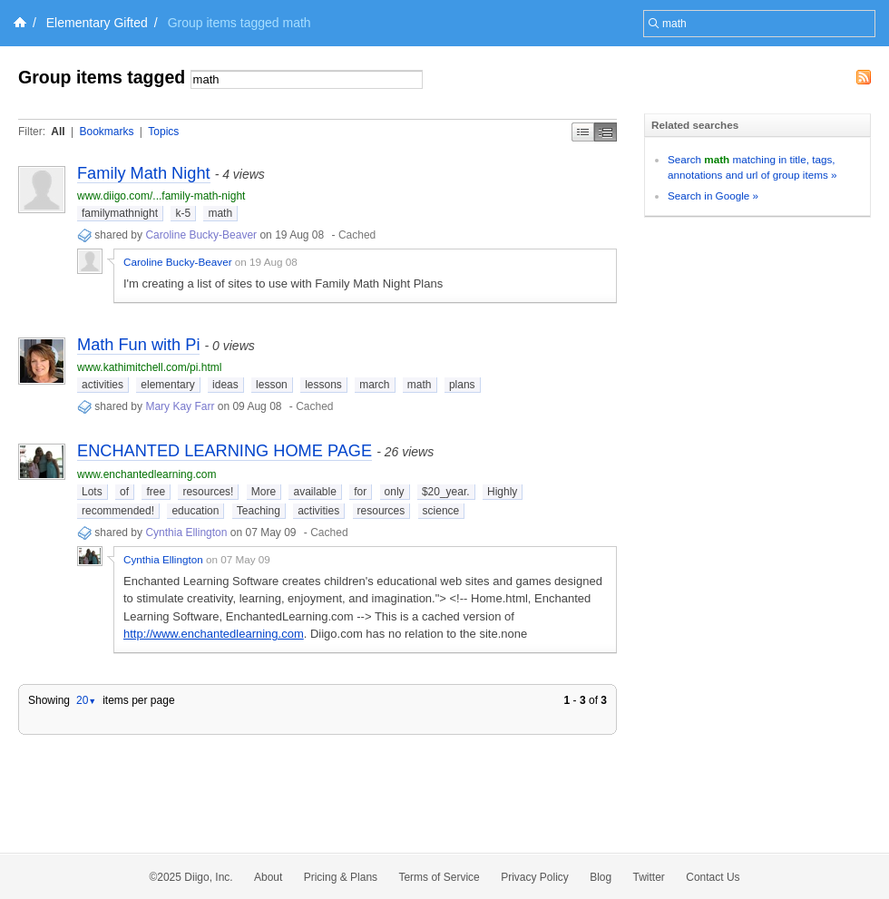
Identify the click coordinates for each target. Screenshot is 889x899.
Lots (92, 491)
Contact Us (712, 877)
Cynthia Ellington (186, 532)
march (374, 384)
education (195, 510)
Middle (605, 132)
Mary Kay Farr (179, 406)
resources (381, 510)
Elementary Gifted (97, 22)
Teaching (258, 510)
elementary (167, 384)
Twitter (649, 877)
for (360, 491)
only (395, 491)
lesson (272, 384)
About (268, 877)
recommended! (118, 510)
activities (102, 384)
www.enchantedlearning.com (146, 474)
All (57, 131)
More (263, 491)
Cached (357, 235)
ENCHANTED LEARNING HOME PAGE (224, 451)
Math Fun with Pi (138, 345)
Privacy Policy (535, 877)
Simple (583, 132)
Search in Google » (713, 195)
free (155, 491)
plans (462, 384)
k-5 (182, 213)
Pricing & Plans (340, 877)
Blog (600, 877)
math (220, 213)
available (314, 491)
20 (86, 700)
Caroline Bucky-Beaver (201, 235)
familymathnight (120, 213)
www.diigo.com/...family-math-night (161, 196)
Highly (502, 491)
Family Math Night (143, 173)
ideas (225, 384)
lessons (323, 384)
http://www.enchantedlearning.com (213, 633)
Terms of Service (438, 877)
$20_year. (446, 491)
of (124, 491)
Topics (163, 131)
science (441, 510)
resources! (207, 491)
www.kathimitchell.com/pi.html (149, 367)
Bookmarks (106, 131)
